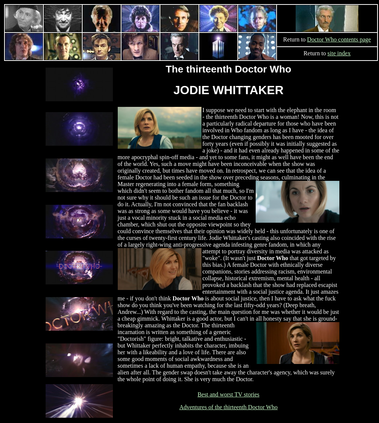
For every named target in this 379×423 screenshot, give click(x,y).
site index (339, 53)
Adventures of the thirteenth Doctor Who (228, 407)
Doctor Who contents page (339, 39)
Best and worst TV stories (228, 394)
